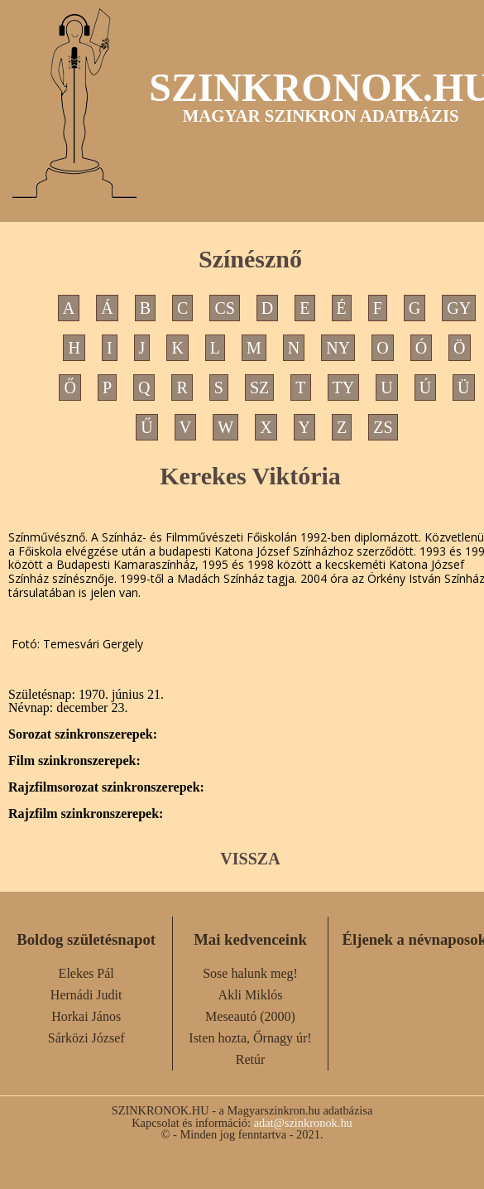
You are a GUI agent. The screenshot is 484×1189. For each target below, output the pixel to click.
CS (224, 308)
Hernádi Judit (86, 995)
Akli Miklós (250, 995)
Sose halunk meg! (250, 973)
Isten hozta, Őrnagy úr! (250, 1038)
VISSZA (250, 858)
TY (344, 387)
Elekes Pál (86, 973)
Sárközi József (86, 1038)
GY (459, 308)
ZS (382, 427)
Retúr (251, 1059)
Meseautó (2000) (250, 1016)
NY (338, 348)
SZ (259, 387)
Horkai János (86, 1016)
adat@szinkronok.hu (303, 1122)
